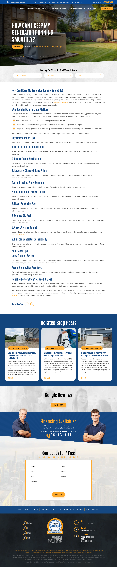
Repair (88, 9)
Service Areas (70, 518)
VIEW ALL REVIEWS (58, 409)
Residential (99, 348)
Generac (33, 518)
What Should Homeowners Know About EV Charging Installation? (58, 354)
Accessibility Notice (76, 570)
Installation (58, 9)
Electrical (44, 9)
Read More (11, 382)
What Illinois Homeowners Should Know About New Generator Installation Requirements (19, 357)
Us (22, 9)
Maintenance (76, 9)
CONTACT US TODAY (106, 8)
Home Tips (60, 47)
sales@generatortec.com (87, 538)
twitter (32, 304)
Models (33, 9)
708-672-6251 (108, 2)
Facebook (31, 530)
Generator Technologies (62, 102)
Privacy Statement (88, 570)
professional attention (20, 234)
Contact (98, 518)
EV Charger (49, 348)
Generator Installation (21, 348)
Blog (93, 9)
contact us (16, 295)
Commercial (47, 47)
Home (54, 47)
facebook (27, 304)
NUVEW (25, 570)
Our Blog (11, 348)
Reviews (82, 518)
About (25, 518)
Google (30, 547)
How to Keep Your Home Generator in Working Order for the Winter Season (94, 355)
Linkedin (30, 541)
